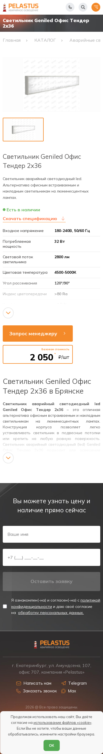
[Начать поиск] (83, 7)
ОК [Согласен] (51, 745)
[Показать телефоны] (70, 7)
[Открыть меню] (95, 7)
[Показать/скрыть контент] (8, 312)
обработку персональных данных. (51, 612)
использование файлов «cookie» (62, 722)
